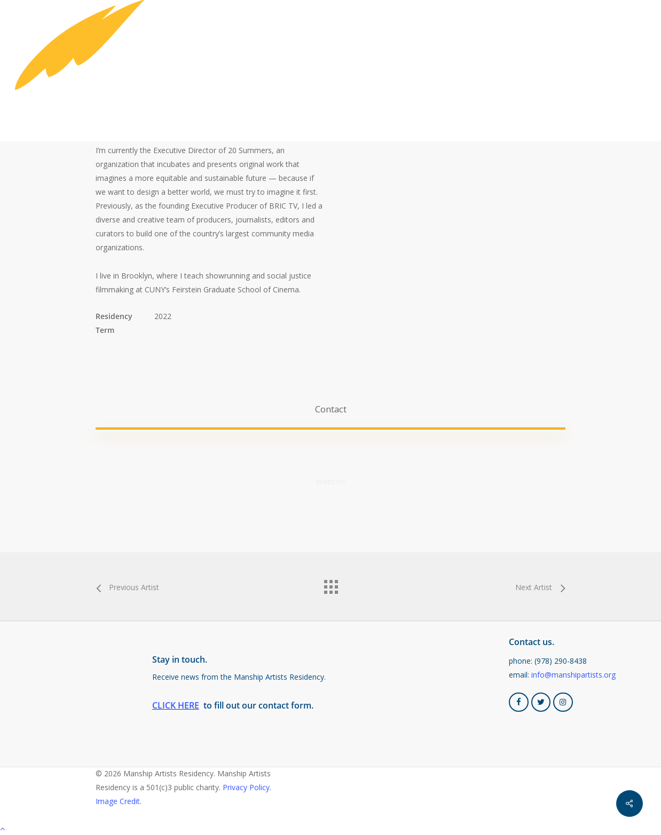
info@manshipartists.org (573, 675)
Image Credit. (118, 801)
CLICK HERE (175, 705)
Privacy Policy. (247, 787)
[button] (330, 409)
